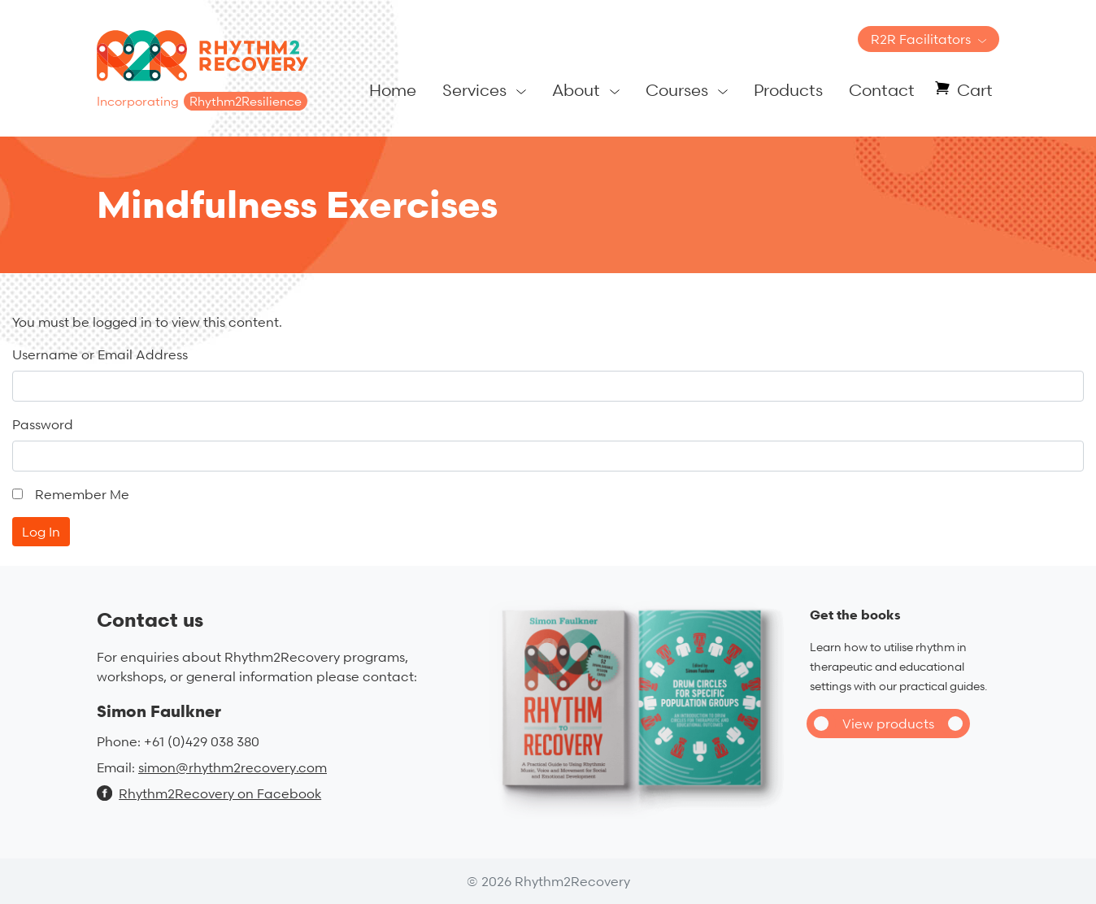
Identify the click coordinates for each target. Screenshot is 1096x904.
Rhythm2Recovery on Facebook (209, 793)
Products (788, 90)
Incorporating (202, 101)
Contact (882, 90)
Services (474, 90)
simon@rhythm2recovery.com (232, 767)
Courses (677, 90)
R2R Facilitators (921, 39)
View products (888, 723)
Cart (975, 90)
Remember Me (82, 494)
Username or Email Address (100, 354)
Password (42, 424)
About (576, 90)
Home (392, 90)
